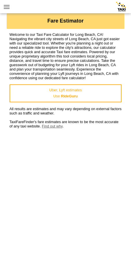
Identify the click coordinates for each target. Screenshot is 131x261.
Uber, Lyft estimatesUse (65, 93)
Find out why (52, 126)
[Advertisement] (65, 194)
